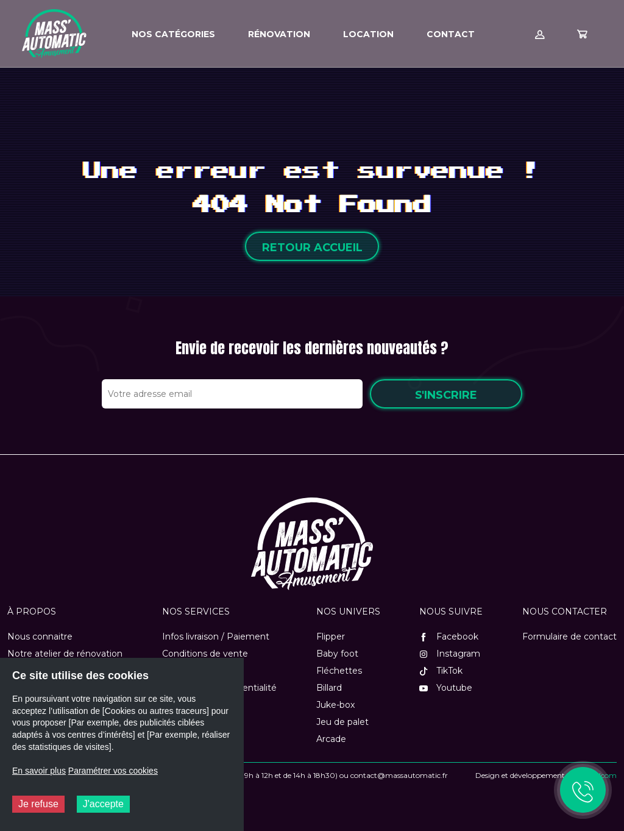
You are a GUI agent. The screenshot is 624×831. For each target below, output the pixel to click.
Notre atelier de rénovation (64, 653)
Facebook (448, 636)
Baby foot (337, 653)
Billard (329, 687)
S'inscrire (446, 395)
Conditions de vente (205, 653)
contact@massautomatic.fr (399, 775)
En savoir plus (39, 771)
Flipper (330, 636)
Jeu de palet (342, 721)
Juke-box (335, 704)
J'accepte (103, 804)
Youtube (445, 687)
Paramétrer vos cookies (113, 771)
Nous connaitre (40, 636)
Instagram (449, 653)
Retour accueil (312, 247)
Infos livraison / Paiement (215, 636)
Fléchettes (339, 670)
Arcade (331, 738)
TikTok (441, 670)
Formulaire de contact (569, 636)
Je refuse (38, 804)
